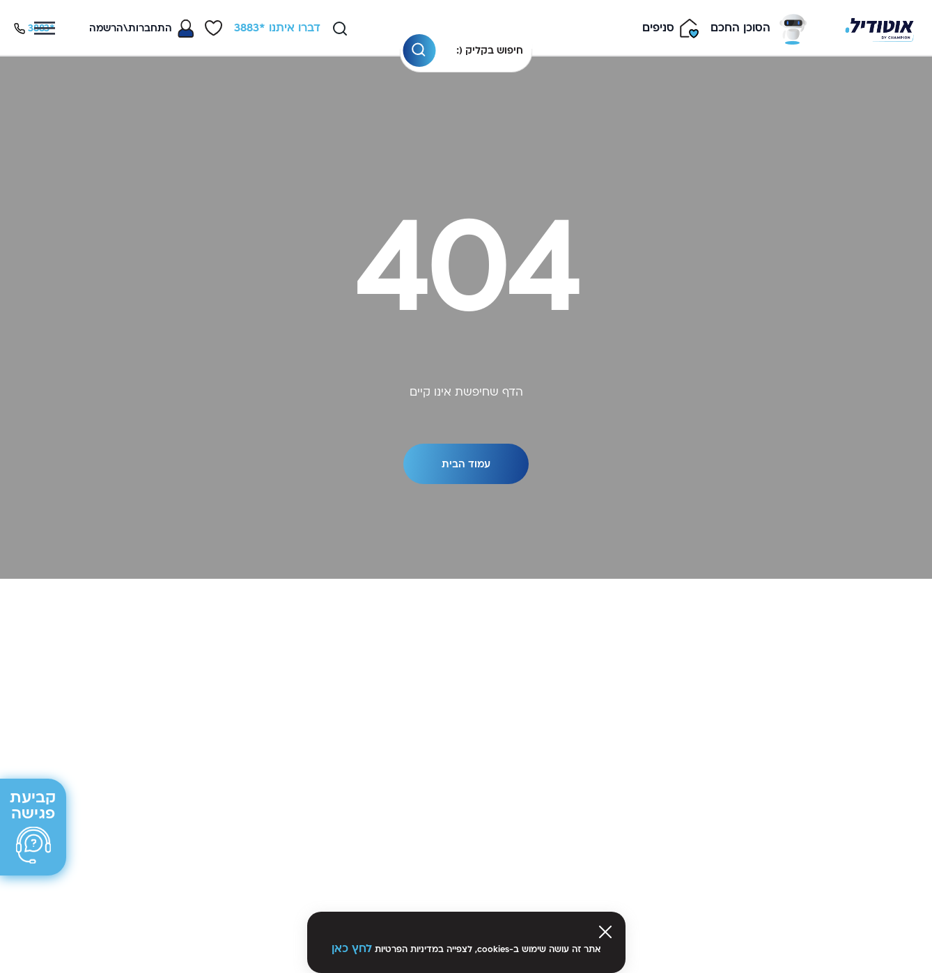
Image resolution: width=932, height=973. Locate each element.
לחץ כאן (352, 948)
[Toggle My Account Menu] (141, 28)
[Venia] (879, 28)
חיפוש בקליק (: (489, 50)
